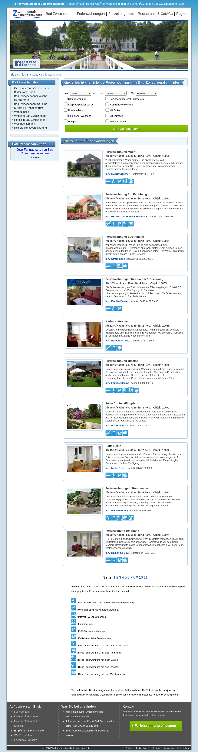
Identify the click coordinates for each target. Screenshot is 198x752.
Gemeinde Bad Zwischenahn (31, 88)
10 (141, 577)
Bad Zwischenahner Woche (30, 96)
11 (145, 577)
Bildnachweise (143, 748)
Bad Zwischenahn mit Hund (30, 103)
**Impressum (169, 748)
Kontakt (156, 748)
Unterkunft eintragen (26, 716)
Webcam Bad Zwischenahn (30, 115)
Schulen (129, 748)
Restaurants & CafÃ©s (155, 14)
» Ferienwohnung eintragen (154, 726)
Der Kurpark (21, 100)
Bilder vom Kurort (24, 92)
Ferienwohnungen (91, 14)
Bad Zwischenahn (59, 14)
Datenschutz (183, 748)
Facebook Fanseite (25, 739)
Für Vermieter (22, 711)
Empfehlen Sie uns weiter (29, 730)
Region (181, 14)
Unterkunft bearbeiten (27, 721)
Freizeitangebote (121, 14)
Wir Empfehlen (23, 735)
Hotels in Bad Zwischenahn (30, 119)
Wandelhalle (21, 111)
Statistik (19, 725)
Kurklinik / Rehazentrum (28, 107)
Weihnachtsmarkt (24, 123)
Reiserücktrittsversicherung (30, 127)
